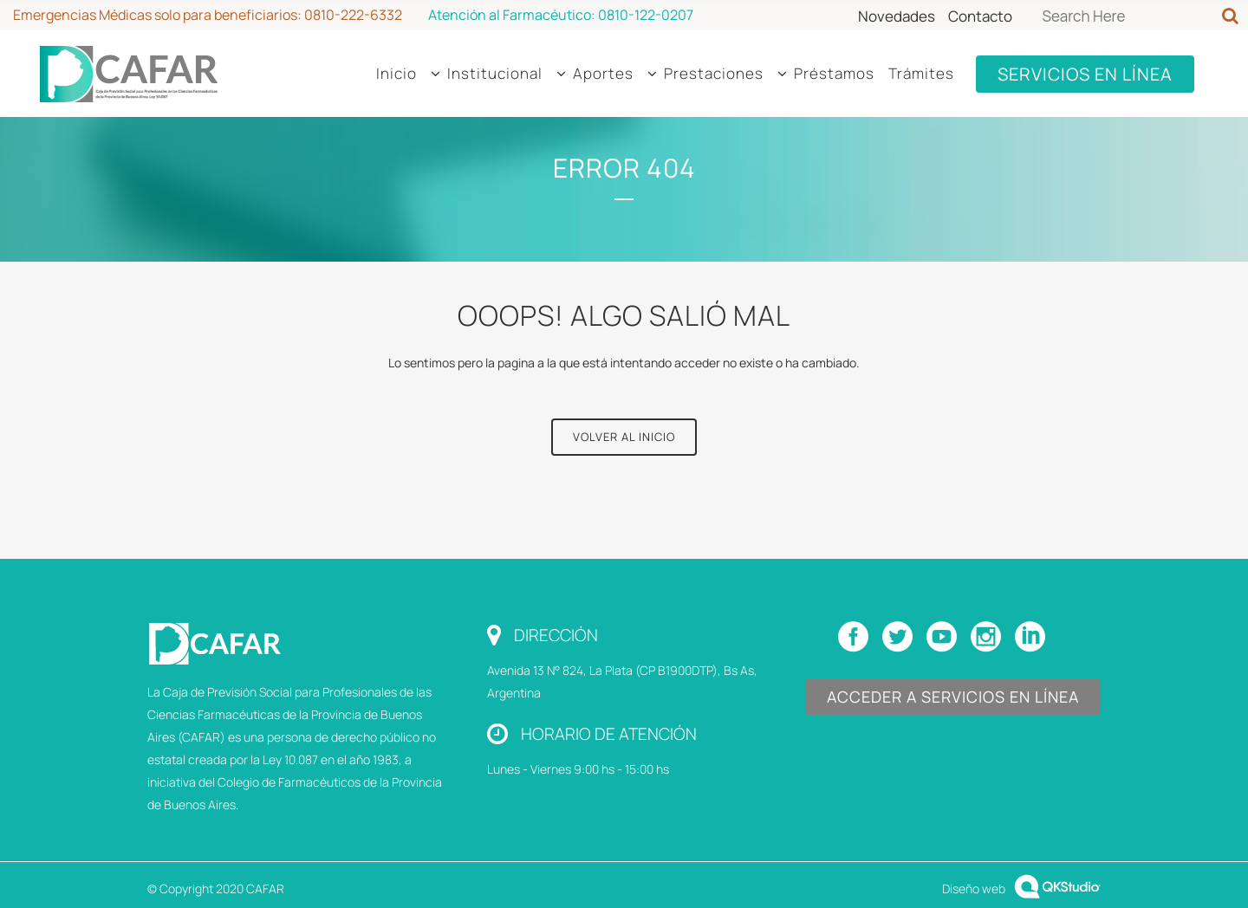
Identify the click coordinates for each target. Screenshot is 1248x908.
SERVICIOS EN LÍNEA (1085, 74)
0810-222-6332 (353, 14)
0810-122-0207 (645, 14)
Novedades (896, 16)
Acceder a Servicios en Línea (953, 696)
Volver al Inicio (624, 436)
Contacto (980, 16)
